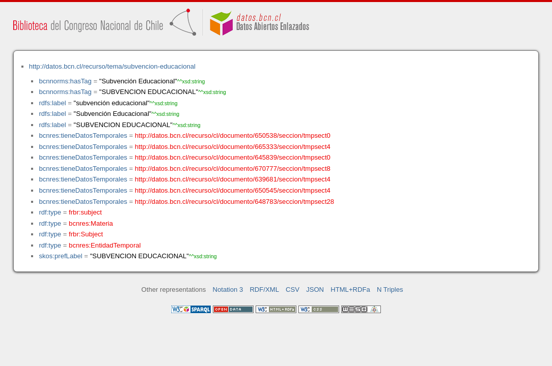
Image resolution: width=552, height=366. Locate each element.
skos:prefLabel (60, 256)
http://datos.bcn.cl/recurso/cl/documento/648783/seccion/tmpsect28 (234, 201)
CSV (292, 289)
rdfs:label (52, 103)
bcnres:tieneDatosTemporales (83, 135)
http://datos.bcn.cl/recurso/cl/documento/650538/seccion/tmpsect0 (232, 135)
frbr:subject (85, 212)
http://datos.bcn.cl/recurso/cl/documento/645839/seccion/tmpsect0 (232, 157)
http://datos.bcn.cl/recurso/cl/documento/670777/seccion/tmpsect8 (232, 168)
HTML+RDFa (350, 289)
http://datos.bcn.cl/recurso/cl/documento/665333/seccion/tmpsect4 (232, 146)
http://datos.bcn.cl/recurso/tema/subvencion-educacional (112, 66)
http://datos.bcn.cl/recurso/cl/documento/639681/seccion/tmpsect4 (232, 179)
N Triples (390, 289)
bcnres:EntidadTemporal (105, 245)
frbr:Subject (86, 234)
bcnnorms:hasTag (65, 81)
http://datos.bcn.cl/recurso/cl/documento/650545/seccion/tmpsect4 (232, 190)
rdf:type (50, 212)
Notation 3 (228, 289)
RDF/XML (264, 289)
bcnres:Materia (91, 223)
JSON (315, 289)
